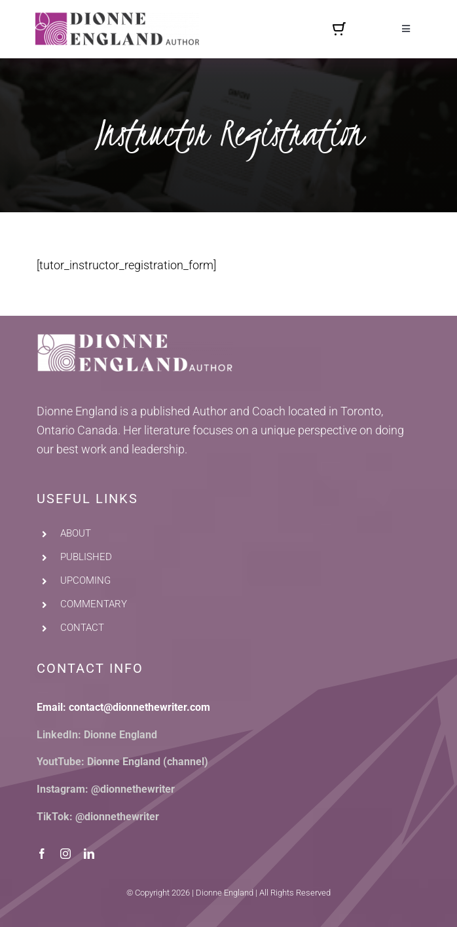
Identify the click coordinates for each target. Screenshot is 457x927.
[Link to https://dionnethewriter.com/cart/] (339, 29)
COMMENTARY (93, 604)
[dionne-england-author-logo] (117, 18)
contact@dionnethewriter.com (139, 707)
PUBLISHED (86, 557)
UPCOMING (85, 580)
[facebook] (42, 853)
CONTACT (82, 628)
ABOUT (75, 533)
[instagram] (65, 853)
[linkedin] (89, 853)
